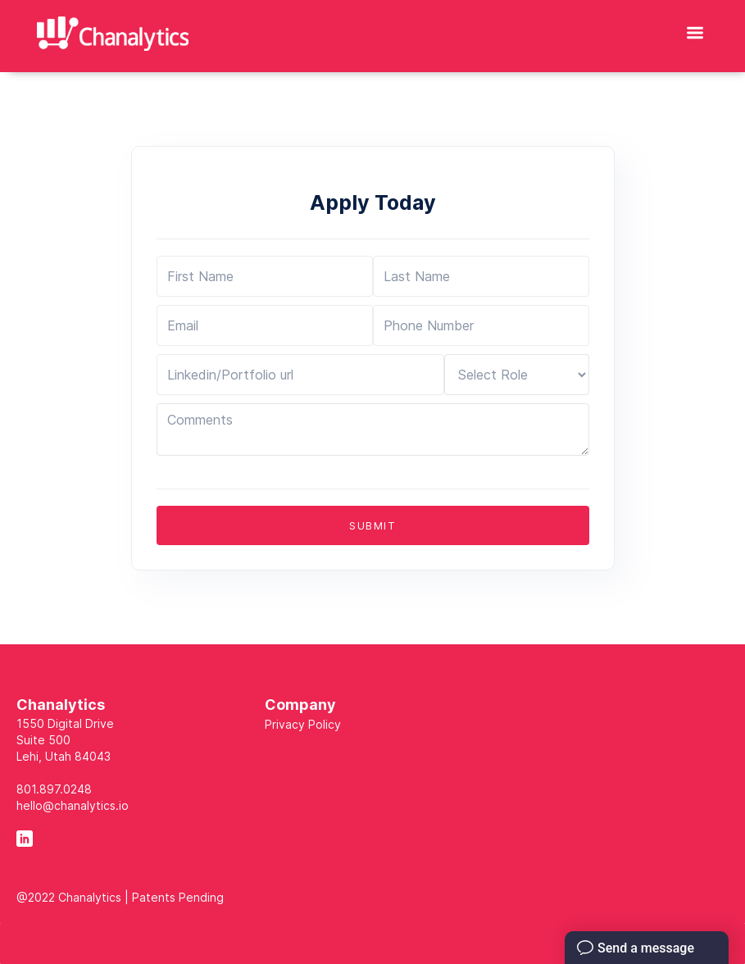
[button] (695, 28)
